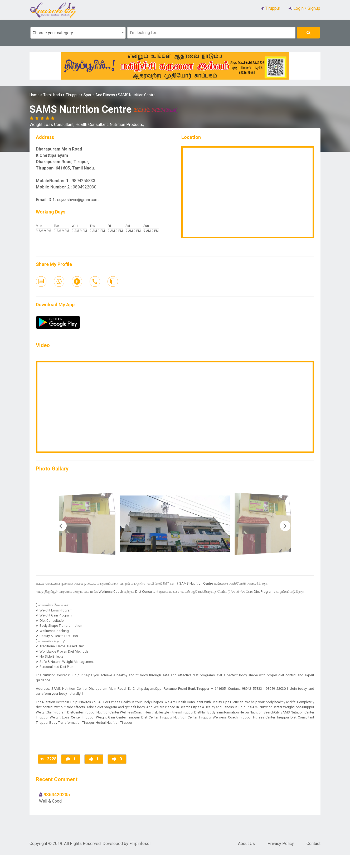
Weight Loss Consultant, (52, 124)
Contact (313, 843)
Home (35, 95)
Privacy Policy (281, 843)
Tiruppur (73, 95)
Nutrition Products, (127, 124)
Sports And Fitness (99, 95)
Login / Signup (306, 8)
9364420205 (56, 794)
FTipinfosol (139, 843)
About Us (246, 843)
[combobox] (78, 33)
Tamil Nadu (52, 95)
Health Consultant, (92, 124)
